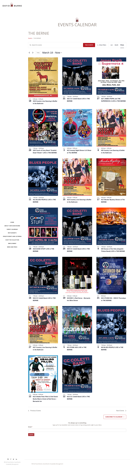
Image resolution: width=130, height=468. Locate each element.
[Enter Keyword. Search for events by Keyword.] (55, 45)
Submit (31, 434)
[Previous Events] (29, 53)
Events (30, 38)
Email (30, 427)
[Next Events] (33, 53)
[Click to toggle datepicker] (52, 52)
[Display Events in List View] (112, 45)
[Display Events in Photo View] (122, 45)
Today (38, 52)
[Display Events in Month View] (116, 45)
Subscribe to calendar (113, 417)
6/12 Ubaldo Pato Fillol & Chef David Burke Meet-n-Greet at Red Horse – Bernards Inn (45, 399)
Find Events (89, 45)
